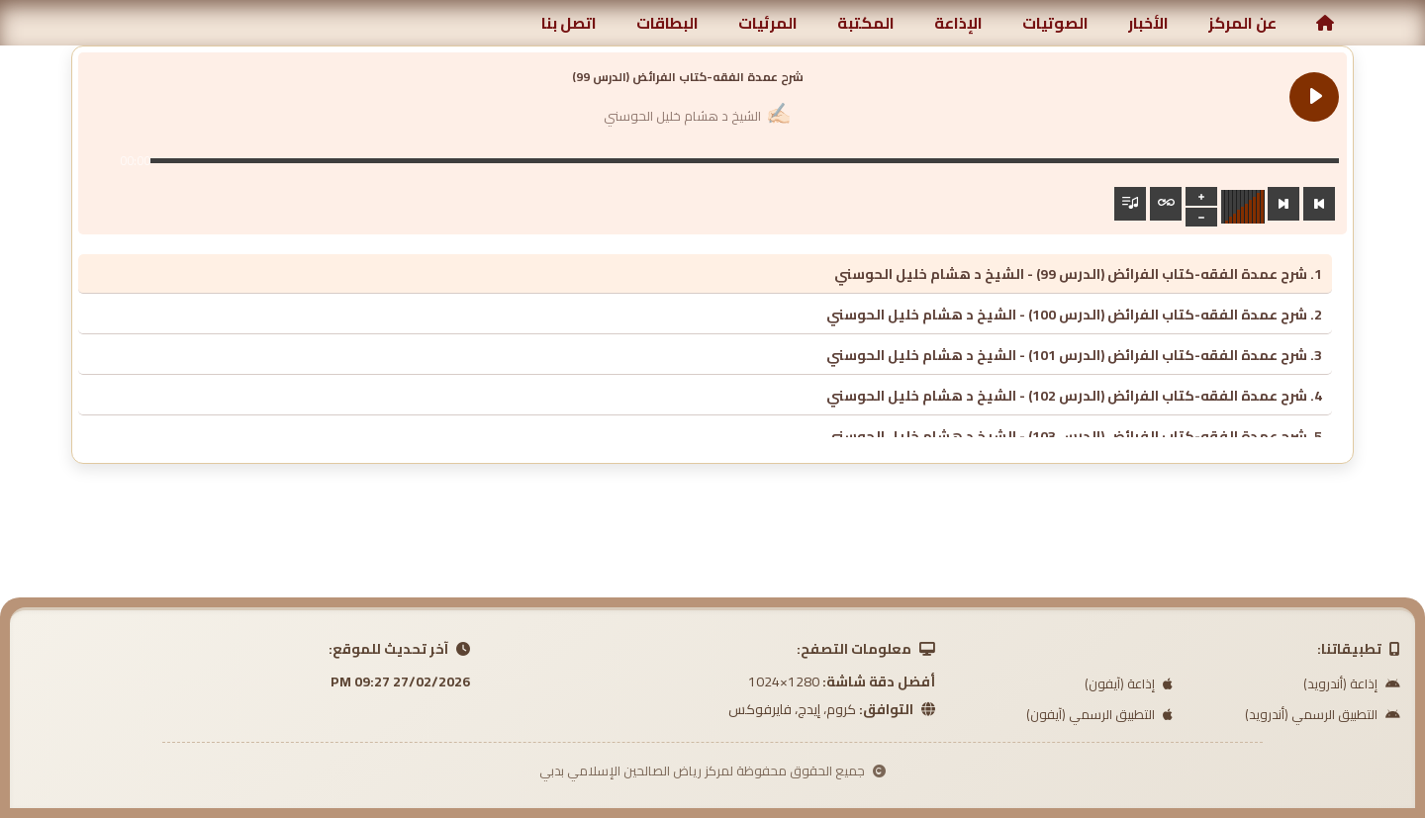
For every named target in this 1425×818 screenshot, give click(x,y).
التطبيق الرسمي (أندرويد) (1322, 714)
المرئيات (768, 23)
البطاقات (667, 23)
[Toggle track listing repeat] (1166, 204)
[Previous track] (1319, 204)
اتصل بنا (569, 23)
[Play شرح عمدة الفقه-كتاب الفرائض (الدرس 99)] (1314, 97)
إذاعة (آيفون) (1129, 683)
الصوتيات (1055, 23)
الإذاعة (958, 23)
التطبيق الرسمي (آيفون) (1099, 714)
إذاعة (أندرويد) (1351, 683)
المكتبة (866, 23)
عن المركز (1242, 23)
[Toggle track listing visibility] (1130, 204)
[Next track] (1283, 204)
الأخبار (1148, 23)
